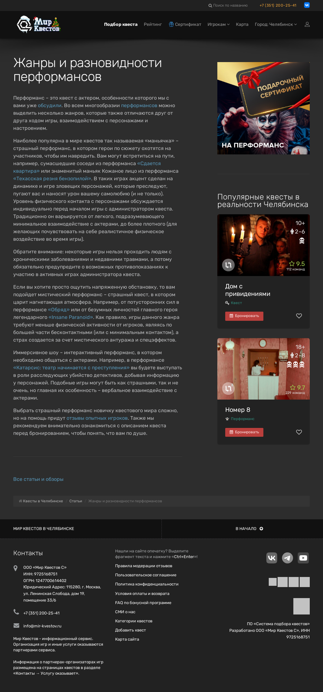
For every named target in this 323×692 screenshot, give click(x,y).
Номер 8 (237, 409)
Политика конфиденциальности (147, 584)
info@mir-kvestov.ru (42, 626)
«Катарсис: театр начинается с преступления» (71, 368)
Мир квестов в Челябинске (43, 528)
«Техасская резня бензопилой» (52, 179)
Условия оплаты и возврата (142, 593)
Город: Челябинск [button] (276, 24)
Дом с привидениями (247, 289)
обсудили (50, 105)
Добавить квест (130, 630)
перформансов (139, 105)
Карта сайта (127, 639)
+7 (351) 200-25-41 (278, 5)
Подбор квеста (121, 24)
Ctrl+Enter (184, 556)
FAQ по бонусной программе (143, 602)
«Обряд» (59, 310)
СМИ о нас (125, 611)
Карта (242, 24)
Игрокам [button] (219, 24)
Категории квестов (133, 621)
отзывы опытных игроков (97, 418)
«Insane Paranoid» (71, 317)
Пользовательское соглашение (145, 575)
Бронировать (244, 316)
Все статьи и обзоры (38, 479)
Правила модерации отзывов (143, 565)
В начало (249, 528)
